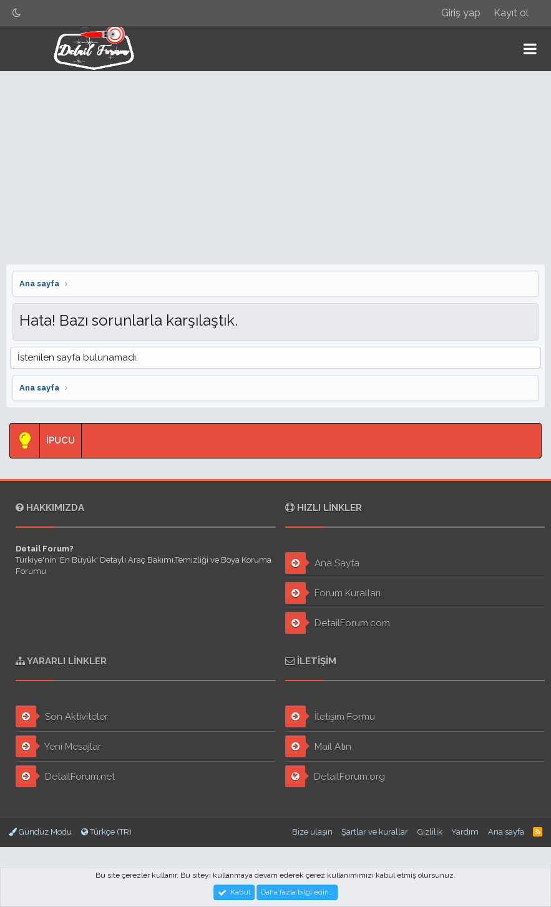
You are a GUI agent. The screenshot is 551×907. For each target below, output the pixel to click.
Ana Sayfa (322, 563)
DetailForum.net (65, 776)
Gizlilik (429, 832)
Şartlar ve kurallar (374, 832)
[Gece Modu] (16, 13)
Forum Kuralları (333, 593)
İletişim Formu (330, 716)
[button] (530, 48)
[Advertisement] (275, 164)
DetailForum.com (337, 623)
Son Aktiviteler (62, 716)
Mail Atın (318, 746)
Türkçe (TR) (106, 832)
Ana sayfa (506, 832)
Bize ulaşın (312, 832)
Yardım (465, 832)
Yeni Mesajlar (58, 746)
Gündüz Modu (40, 832)
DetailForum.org (335, 776)
